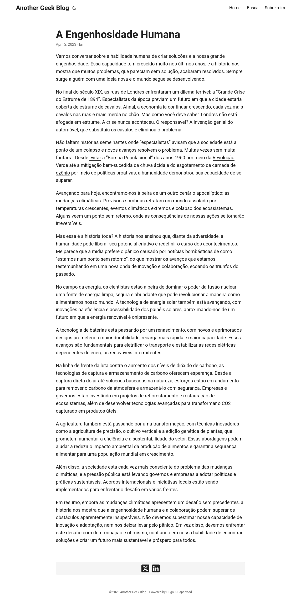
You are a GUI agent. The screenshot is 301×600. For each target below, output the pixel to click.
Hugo (170, 592)
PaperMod (184, 592)
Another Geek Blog (42, 8)
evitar (95, 157)
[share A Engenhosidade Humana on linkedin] (156, 568)
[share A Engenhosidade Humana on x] (145, 568)
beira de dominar (165, 287)
